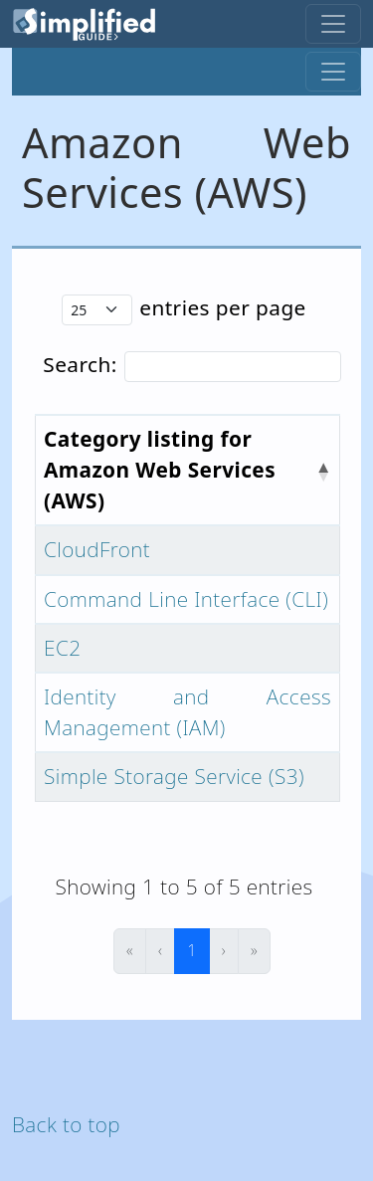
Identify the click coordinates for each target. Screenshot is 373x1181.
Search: (79, 364)
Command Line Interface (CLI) (186, 599)
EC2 (62, 648)
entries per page (222, 307)
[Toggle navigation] (333, 24)
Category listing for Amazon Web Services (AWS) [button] (160, 469)
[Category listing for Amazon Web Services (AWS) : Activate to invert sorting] (188, 470)
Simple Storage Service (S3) (174, 776)
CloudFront (97, 549)
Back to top (66, 1124)
